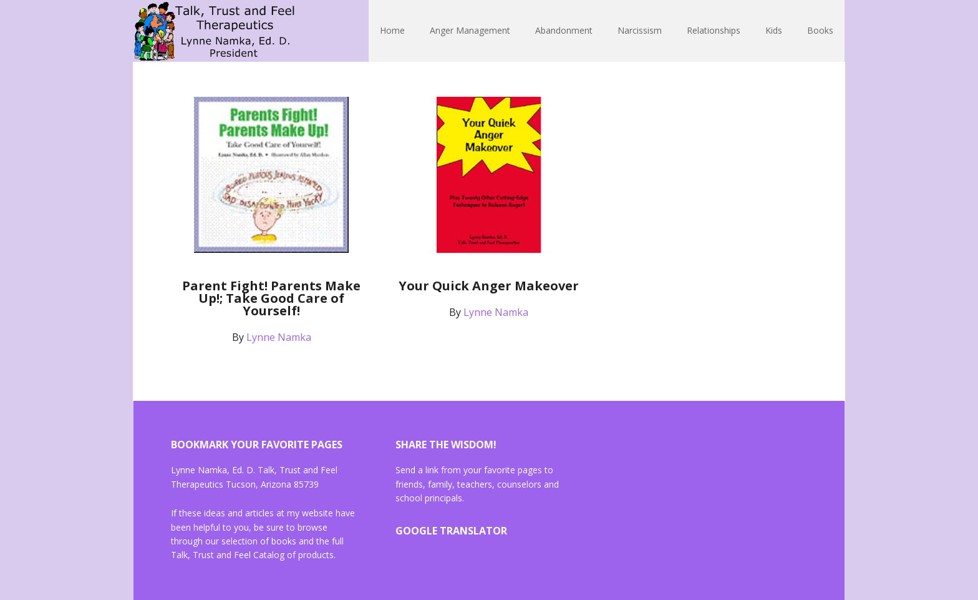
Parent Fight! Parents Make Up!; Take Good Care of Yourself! (271, 298)
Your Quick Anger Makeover (489, 285)
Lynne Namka (214, 31)
